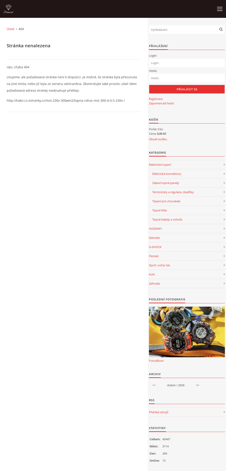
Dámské (154, 238)
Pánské (154, 256)
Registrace (156, 99)
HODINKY (155, 229)
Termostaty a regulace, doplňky (173, 192)
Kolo (152, 274)
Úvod (10, 29)
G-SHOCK (155, 247)
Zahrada (154, 283)
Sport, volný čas (159, 265)
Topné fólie (159, 210)
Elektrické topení (160, 165)
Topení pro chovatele (166, 201)
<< (153, 385)
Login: (153, 56)
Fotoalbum (156, 361)
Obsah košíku (158, 139)
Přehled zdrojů (158, 412)
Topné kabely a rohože (167, 219)
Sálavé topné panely (165, 183)
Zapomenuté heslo (161, 103)
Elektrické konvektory (166, 174)
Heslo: (153, 71)
